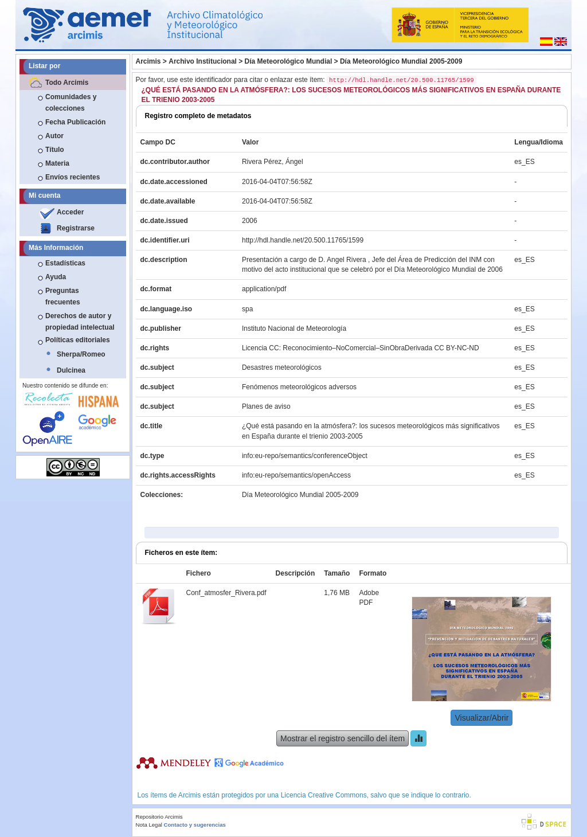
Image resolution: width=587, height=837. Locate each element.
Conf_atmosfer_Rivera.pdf (226, 593)
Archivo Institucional (203, 61)
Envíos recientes (72, 177)
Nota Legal (149, 825)
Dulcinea (71, 370)
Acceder (70, 212)
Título (54, 150)
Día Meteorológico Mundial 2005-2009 (401, 61)
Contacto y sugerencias (195, 825)
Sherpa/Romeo (81, 354)
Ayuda (55, 277)
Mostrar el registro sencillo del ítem (342, 738)
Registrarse (76, 228)
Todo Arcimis (66, 83)
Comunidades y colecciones (70, 102)
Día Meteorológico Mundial (288, 61)
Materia (57, 163)
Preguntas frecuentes (62, 296)
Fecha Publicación (75, 122)
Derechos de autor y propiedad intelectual (80, 321)
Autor (54, 136)
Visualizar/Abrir (481, 717)
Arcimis (148, 61)
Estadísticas (65, 263)
